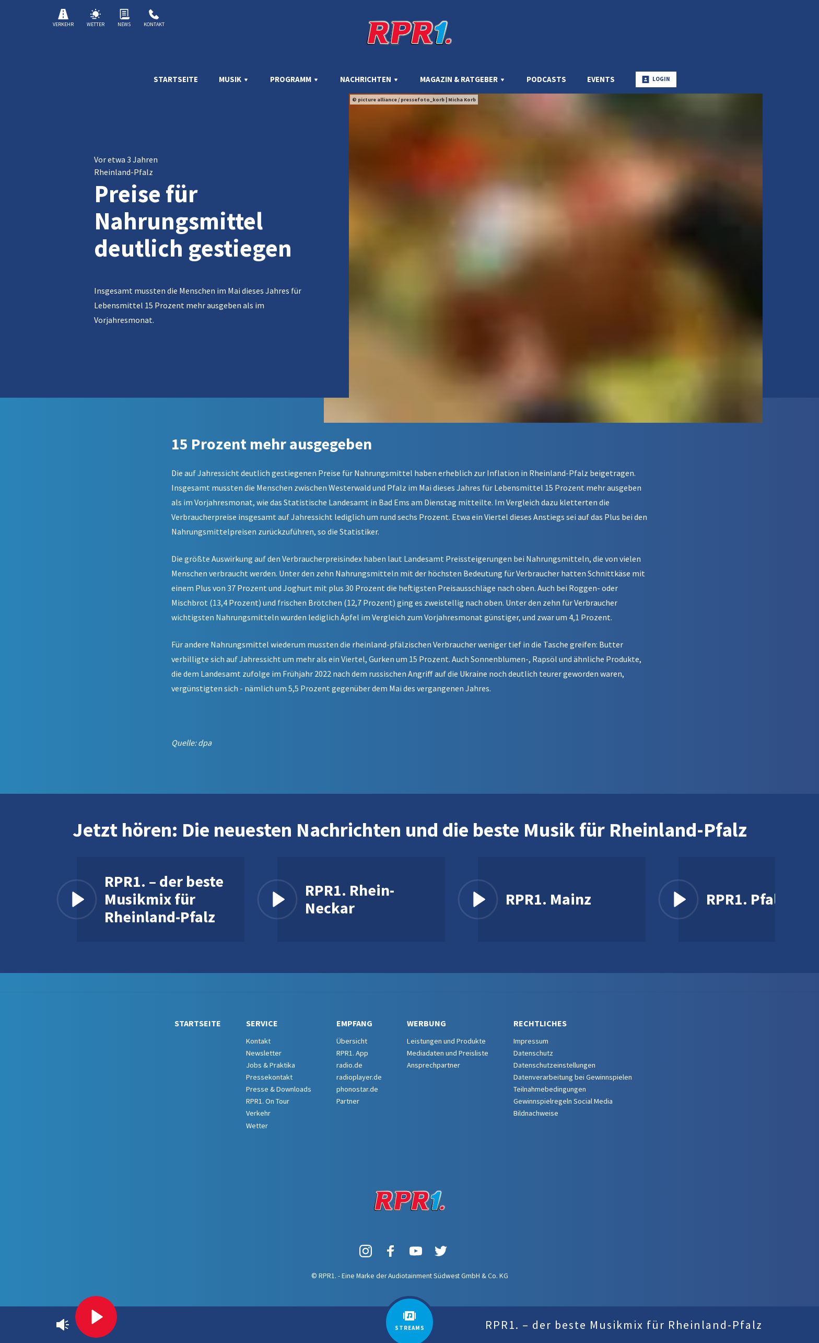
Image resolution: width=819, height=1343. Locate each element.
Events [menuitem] (601, 79)
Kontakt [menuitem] (258, 1041)
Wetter (95, 18)
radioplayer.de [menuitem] (359, 1077)
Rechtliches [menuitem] (540, 1023)
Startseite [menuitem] (176, 79)
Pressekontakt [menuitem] (269, 1077)
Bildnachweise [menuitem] (535, 1113)
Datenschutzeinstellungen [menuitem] (554, 1065)
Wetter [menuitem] (257, 1125)
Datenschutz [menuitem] (533, 1053)
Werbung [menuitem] (426, 1023)
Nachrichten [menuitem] (369, 79)
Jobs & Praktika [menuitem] (270, 1065)
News (124, 18)
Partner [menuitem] (347, 1101)
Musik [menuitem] (234, 79)
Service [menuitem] (262, 1023)
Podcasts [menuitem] (546, 79)
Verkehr (63, 18)
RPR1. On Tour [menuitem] (267, 1101)
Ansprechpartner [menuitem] (433, 1065)
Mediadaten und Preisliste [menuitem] (447, 1053)
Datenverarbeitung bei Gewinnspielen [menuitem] (572, 1077)
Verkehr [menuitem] (258, 1113)
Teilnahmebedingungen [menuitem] (549, 1089)
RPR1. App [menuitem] (352, 1053)
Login (656, 79)
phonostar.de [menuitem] (357, 1089)
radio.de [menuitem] (349, 1065)
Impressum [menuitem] (530, 1041)
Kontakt (154, 18)
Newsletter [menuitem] (264, 1053)
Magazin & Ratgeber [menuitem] (463, 79)
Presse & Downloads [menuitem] (278, 1089)
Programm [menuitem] (294, 79)
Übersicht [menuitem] (351, 1041)
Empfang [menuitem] (354, 1023)
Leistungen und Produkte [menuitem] (446, 1041)
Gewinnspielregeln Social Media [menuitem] (563, 1101)
